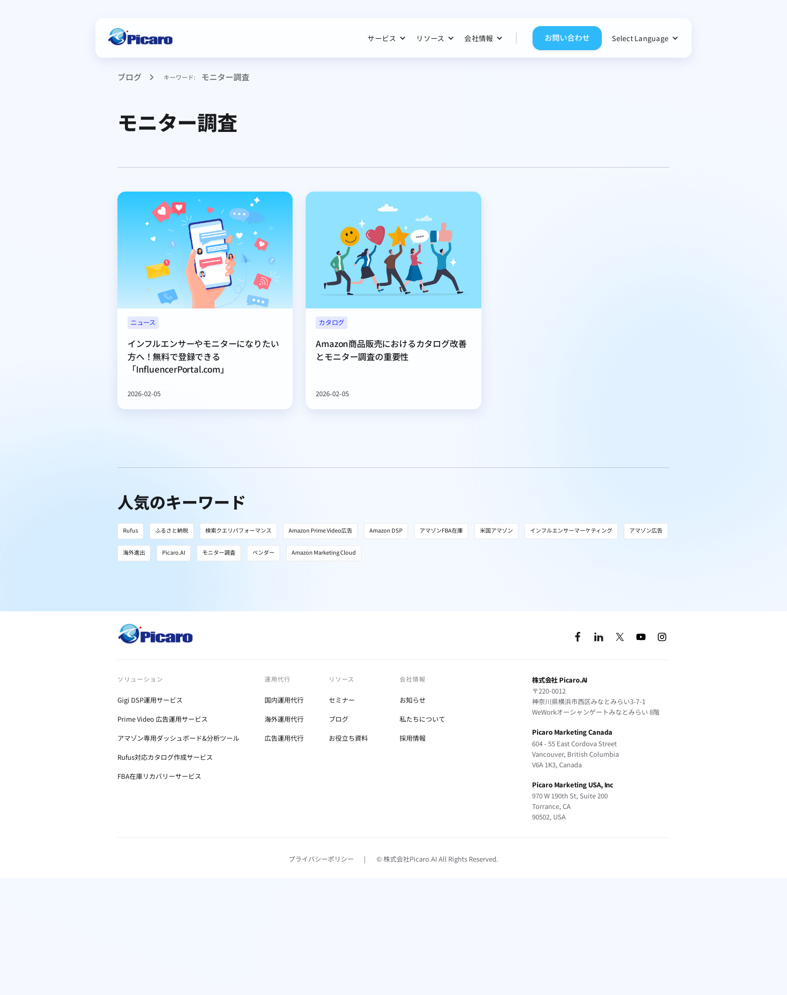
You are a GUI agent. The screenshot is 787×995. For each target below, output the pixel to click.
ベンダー (263, 552)
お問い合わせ (567, 37)
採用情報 (413, 738)
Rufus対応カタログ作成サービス (165, 757)
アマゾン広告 (646, 530)
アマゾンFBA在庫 (441, 530)
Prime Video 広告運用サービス (162, 719)
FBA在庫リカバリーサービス (159, 776)
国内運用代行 (284, 700)
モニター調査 (218, 552)
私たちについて (422, 719)
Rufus (130, 530)
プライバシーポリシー (321, 859)
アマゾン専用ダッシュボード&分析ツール (178, 738)
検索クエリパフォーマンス (238, 530)
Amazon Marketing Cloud (324, 552)
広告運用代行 (284, 738)
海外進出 (134, 552)
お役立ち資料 (348, 738)
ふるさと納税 (171, 530)
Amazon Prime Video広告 (320, 530)
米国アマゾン (496, 530)
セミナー (342, 700)
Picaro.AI (173, 552)
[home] (140, 38)
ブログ (129, 77)
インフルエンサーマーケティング (571, 530)
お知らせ (413, 700)
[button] (386, 38)
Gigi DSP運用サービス (150, 700)
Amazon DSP (386, 530)
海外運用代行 (284, 719)
